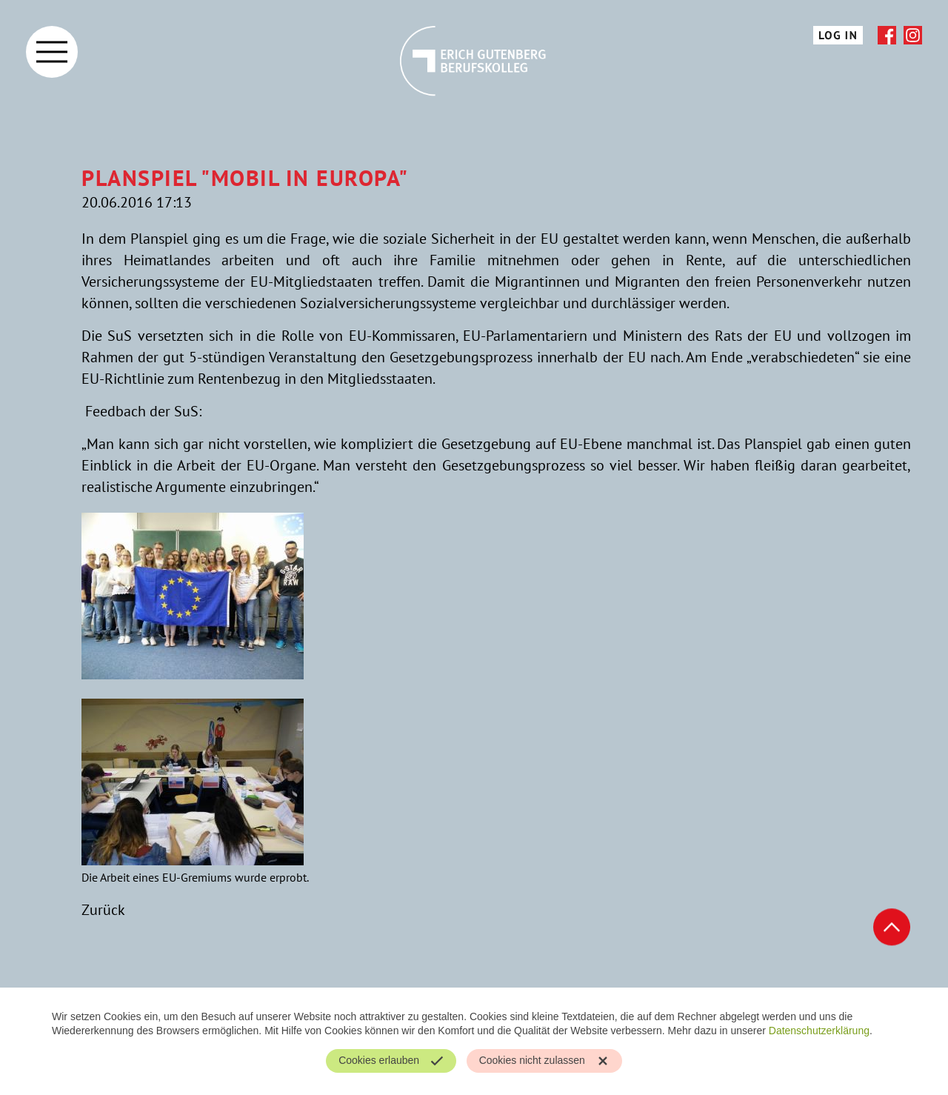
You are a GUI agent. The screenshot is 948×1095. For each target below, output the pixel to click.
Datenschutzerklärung (819, 1030)
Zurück (103, 909)
